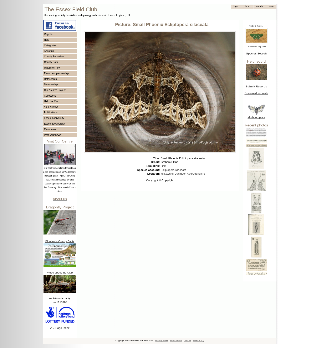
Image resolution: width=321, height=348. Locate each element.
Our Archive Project (55, 90)
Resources (50, 129)
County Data (51, 62)
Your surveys (51, 107)
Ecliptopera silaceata (173, 169)
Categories (50, 45)
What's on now (52, 67)
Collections (50, 95)
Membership (51, 84)
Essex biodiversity (54, 118)
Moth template (256, 117)
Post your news (52, 135)
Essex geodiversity (54, 123)
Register (49, 34)
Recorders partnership (56, 73)
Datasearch (50, 79)
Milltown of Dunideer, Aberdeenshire (183, 173)
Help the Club (51, 101)
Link (163, 166)
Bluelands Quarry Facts (59, 241)
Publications (51, 112)
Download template (256, 93)
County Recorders (54, 56)
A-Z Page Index (60, 327)
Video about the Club (60, 272)
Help (46, 39)
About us (49, 51)
